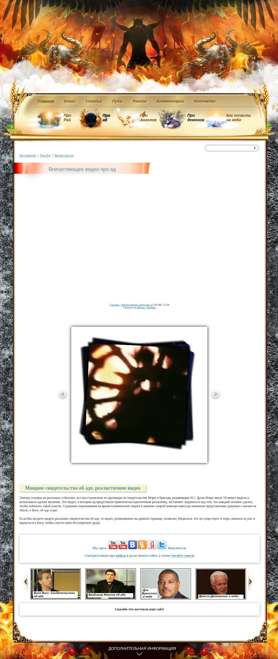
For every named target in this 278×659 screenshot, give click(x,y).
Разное (140, 101)
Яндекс (141, 307)
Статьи (94, 101)
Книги (70, 101)
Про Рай (67, 117)
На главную (27, 155)
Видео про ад (64, 155)
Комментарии (170, 101)
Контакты (205, 101)
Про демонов (195, 117)
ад (131, 556)
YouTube (151, 307)
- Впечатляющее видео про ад (131, 304)
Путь (117, 101)
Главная (46, 101)
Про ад (106, 117)
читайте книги (182, 556)
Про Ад (45, 155)
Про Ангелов (148, 117)
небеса (121, 556)
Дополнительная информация (142, 648)
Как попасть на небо (238, 117)
